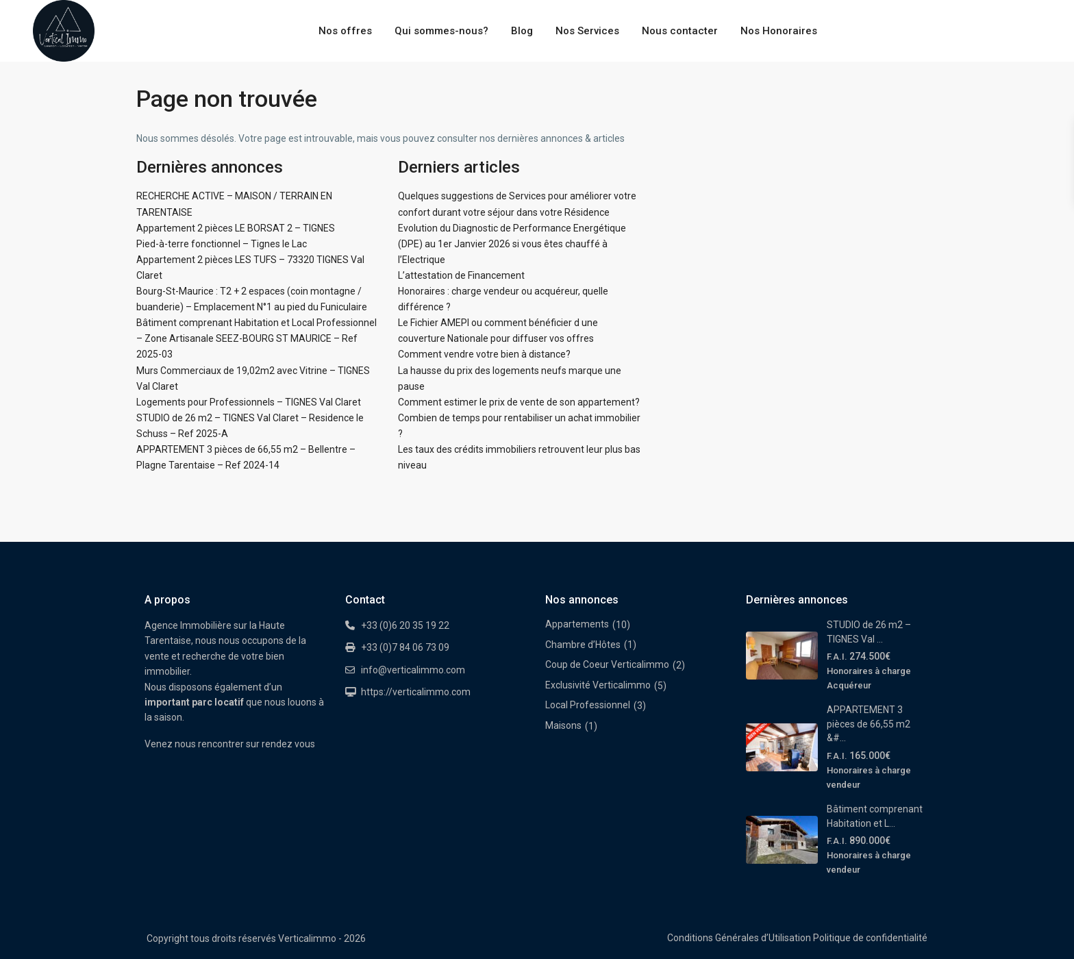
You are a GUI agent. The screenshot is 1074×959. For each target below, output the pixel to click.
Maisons (563, 725)
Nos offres (345, 31)
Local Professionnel (587, 704)
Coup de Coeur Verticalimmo (607, 664)
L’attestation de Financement (461, 275)
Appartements (577, 624)
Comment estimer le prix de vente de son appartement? (519, 402)
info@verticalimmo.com (413, 669)
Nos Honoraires (778, 31)
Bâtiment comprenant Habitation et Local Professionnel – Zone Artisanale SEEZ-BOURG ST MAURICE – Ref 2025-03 (256, 338)
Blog (522, 31)
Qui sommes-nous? (441, 31)
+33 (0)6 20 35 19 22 (405, 625)
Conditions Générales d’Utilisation (739, 937)
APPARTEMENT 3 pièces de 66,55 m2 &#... (868, 723)
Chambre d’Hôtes (583, 644)
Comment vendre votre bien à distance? (484, 354)
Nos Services (587, 31)
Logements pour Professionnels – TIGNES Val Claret (248, 402)
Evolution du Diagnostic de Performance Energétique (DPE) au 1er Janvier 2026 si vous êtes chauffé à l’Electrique (512, 244)
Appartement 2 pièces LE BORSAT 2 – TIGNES (235, 228)
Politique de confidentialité (870, 937)
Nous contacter (680, 31)
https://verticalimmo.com (416, 691)
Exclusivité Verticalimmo (598, 685)
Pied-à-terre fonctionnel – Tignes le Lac (221, 243)
